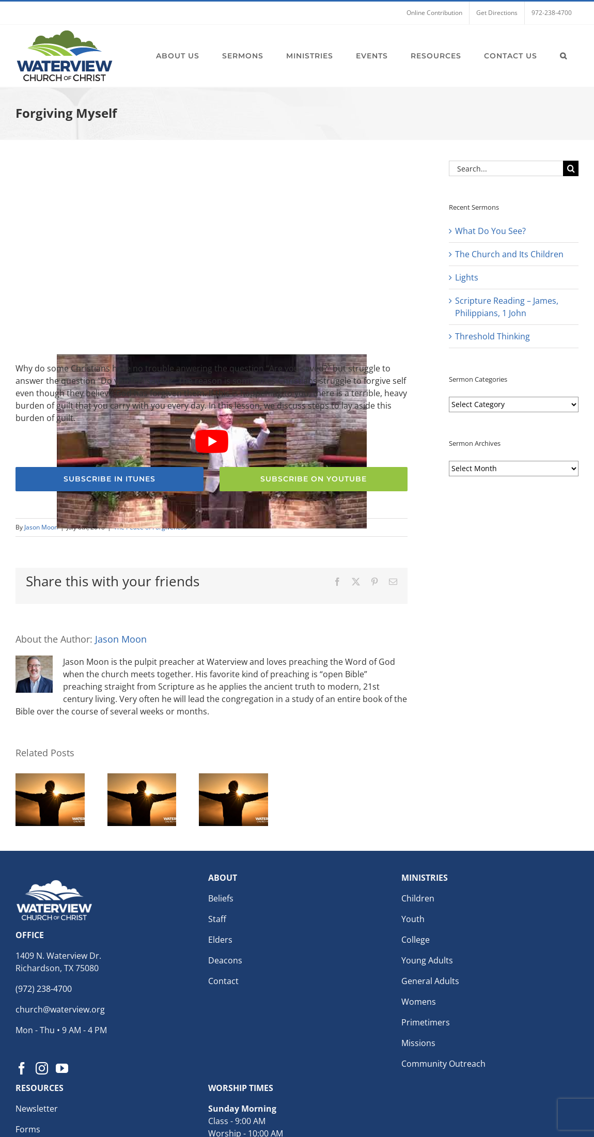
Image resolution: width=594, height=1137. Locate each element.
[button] (564, 56)
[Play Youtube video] (212, 441)
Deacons (225, 960)
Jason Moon (41, 527)
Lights (466, 277)
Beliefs (220, 898)
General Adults (430, 981)
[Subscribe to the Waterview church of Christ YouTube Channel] (314, 479)
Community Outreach (443, 1063)
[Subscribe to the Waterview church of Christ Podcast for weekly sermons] (109, 479)
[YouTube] (62, 1068)
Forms (27, 1129)
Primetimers (425, 1022)
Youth (413, 919)
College (415, 939)
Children (417, 898)
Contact (223, 981)
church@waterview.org (60, 1009)
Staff (217, 919)
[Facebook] (21, 1068)
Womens (418, 1001)
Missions (418, 1043)
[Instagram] (42, 1068)
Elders (220, 939)
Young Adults (427, 960)
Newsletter (36, 1108)
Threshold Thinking (492, 336)
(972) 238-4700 (43, 988)
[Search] (571, 168)
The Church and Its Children (509, 254)
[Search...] (506, 168)
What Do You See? (490, 231)
